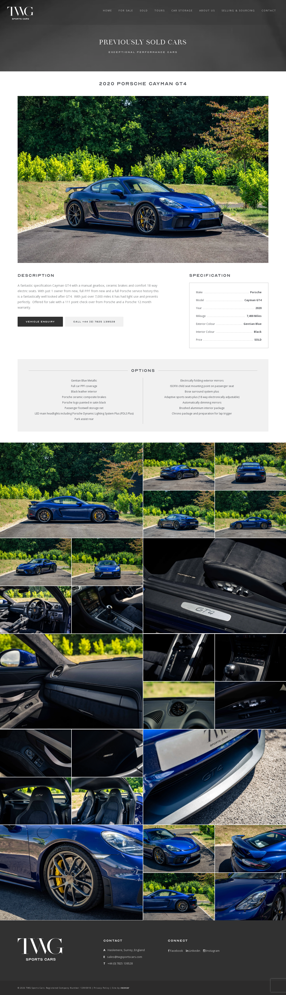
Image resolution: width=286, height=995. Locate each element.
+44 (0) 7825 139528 (120, 963)
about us (207, 10)
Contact (269, 10)
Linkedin (193, 951)
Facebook (175, 951)
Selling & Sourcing (238, 10)
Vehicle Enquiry (40, 321)
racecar (125, 987)
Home (107, 10)
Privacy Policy (102, 987)
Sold (144, 10)
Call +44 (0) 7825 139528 (94, 321)
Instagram (211, 951)
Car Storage (182, 10)
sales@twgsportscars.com (124, 957)
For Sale (126, 10)
